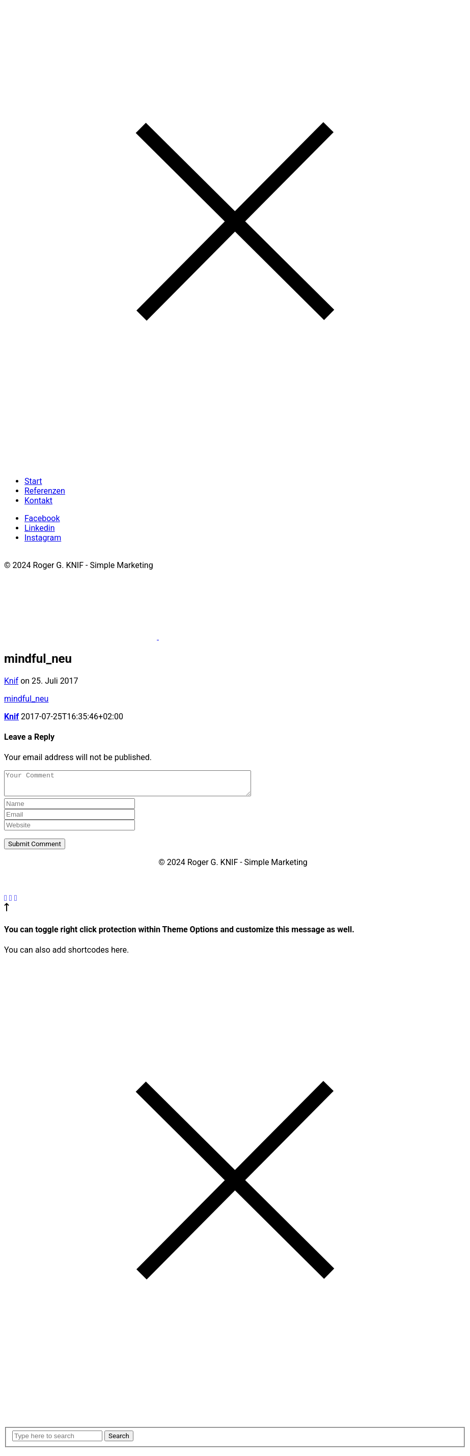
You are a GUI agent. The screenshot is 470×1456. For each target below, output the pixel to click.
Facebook (42, 518)
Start (33, 481)
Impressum (24, 555)
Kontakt (38, 500)
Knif (11, 681)
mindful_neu (26, 699)
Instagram (42, 538)
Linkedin (39, 528)
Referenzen (44, 491)
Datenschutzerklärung (90, 555)
